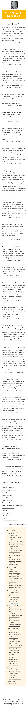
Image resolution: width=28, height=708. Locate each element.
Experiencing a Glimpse (15, 561)
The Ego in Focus (13, 608)
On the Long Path (12, 606)
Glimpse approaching (14, 559)
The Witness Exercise (14, 650)
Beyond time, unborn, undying (16, 544)
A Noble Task (11, 682)
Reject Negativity (13, 656)
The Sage (11, 677)
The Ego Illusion (12, 567)
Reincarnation (12, 582)
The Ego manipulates (14, 575)
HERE (6, 482)
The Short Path (12, 636)
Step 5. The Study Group (8, 508)
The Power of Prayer (14, 622)
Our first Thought (13, 661)
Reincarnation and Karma (15, 584)
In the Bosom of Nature (14, 626)
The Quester (12, 596)
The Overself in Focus (14, 630)
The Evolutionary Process (15, 537)
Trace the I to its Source (14, 641)
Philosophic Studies (14, 652)
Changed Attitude (13, 638)
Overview (4, 510)
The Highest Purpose (14, 592)
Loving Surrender (13, 670)
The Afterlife (12, 580)
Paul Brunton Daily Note (10, 520)
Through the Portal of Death (16, 578)
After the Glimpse (13, 562)
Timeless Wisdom (13, 532)
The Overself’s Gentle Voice (15, 550)
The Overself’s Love (14, 546)
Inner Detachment (13, 658)
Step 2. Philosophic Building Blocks (11, 497)
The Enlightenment (14, 673)
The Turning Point (12, 590)
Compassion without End (15, 679)
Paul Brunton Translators (8, 503)
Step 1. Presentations (7, 495)
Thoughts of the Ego (14, 613)
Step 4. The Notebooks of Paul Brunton (12, 505)
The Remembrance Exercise (16, 645)
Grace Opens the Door (14, 671)
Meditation (12, 618)
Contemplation (13, 643)
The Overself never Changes (16, 543)
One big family (6, 515)
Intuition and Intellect (14, 555)
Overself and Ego (13, 564)
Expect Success (13, 601)
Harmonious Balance (14, 617)
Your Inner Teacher (13, 665)
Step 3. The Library (7, 500)
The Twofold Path (13, 640)
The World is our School (14, 603)
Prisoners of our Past (14, 571)
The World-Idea (13, 535)
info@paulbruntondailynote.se (14, 705)
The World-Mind (13, 534)
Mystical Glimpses (13, 557)
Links (3, 518)
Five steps (4, 492)
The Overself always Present (16, 541)
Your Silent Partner (13, 663)
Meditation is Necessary (15, 620)
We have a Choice (13, 594)
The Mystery (11, 530)
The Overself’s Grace (14, 548)
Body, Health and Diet (14, 576)
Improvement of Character (15, 615)
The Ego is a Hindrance (14, 573)
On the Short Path (12, 629)
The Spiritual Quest (14, 597)
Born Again (10, 668)
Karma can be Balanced (15, 587)
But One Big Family (14, 683)
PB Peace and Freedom (8, 487)
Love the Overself (13, 632)
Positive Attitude (13, 659)
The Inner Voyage (13, 599)
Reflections (12, 654)
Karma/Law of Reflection (15, 585)
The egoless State (13, 675)
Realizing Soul (6, 513)
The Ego (11, 569)
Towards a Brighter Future (9, 490)
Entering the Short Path (15, 634)
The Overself (12, 539)
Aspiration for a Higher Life (15, 624)
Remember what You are (15, 647)
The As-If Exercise (13, 649)
